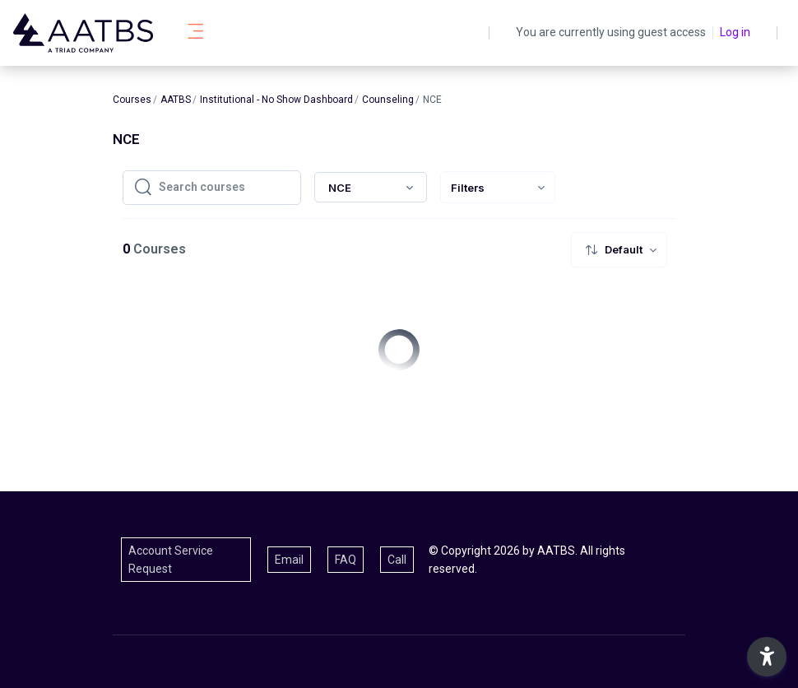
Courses (132, 99)
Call (396, 559)
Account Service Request (170, 559)
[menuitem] (497, 187)
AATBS (175, 99)
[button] (766, 656)
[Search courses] (224, 188)
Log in (735, 32)
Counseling (388, 99)
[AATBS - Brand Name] (83, 33)
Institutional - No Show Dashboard (276, 99)
